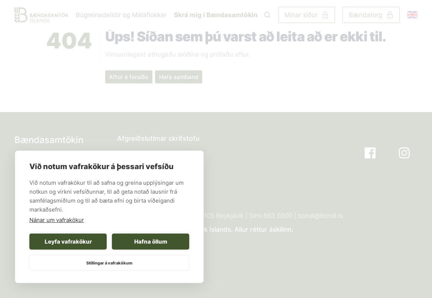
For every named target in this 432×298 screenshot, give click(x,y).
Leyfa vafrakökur (68, 241)
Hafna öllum (150, 241)
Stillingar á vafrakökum (109, 263)
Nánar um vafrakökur (56, 220)
